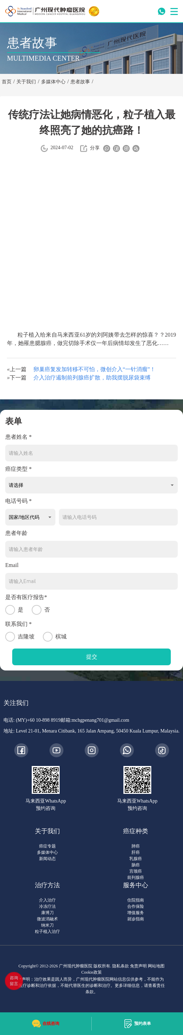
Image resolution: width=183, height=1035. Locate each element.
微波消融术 (47, 919)
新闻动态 (47, 858)
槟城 (55, 637)
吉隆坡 (20, 637)
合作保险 (135, 906)
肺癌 (135, 846)
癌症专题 (47, 846)
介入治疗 (47, 900)
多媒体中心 (47, 852)
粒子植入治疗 (47, 931)
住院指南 (135, 900)
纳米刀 (47, 925)
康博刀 (47, 912)
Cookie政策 (91, 972)
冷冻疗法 (47, 906)
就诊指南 (135, 919)
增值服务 (135, 912)
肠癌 (135, 865)
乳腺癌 (135, 858)
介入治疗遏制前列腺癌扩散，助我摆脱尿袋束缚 (92, 378)
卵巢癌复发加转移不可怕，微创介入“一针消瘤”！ (94, 369)
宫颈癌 (135, 871)
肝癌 (135, 852)
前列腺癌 (135, 877)
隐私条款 (120, 966)
